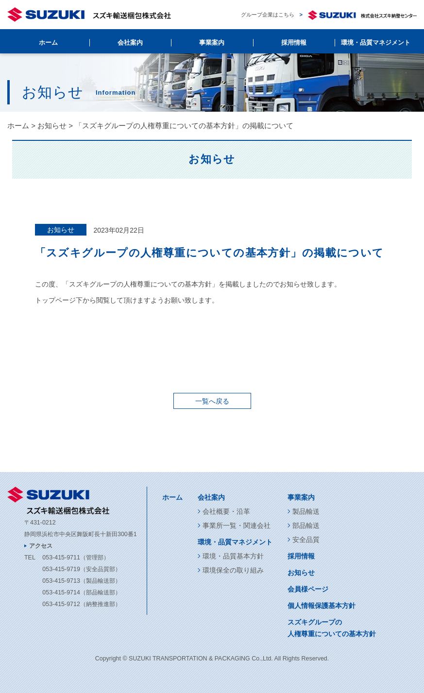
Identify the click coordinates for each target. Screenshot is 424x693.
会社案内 (130, 42)
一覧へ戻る (212, 401)
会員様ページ (308, 589)
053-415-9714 (61, 592)
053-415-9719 (61, 569)
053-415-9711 (61, 557)
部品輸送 (306, 525)
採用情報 (293, 42)
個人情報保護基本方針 (322, 605)
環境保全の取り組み (233, 570)
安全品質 (306, 539)
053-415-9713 (61, 580)
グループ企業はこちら (329, 14)
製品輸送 (306, 511)
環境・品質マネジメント (375, 42)
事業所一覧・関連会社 (237, 525)
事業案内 (211, 42)
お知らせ (52, 125)
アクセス (40, 545)
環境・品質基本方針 (233, 556)
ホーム (48, 42)
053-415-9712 (61, 604)
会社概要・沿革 (226, 511)
